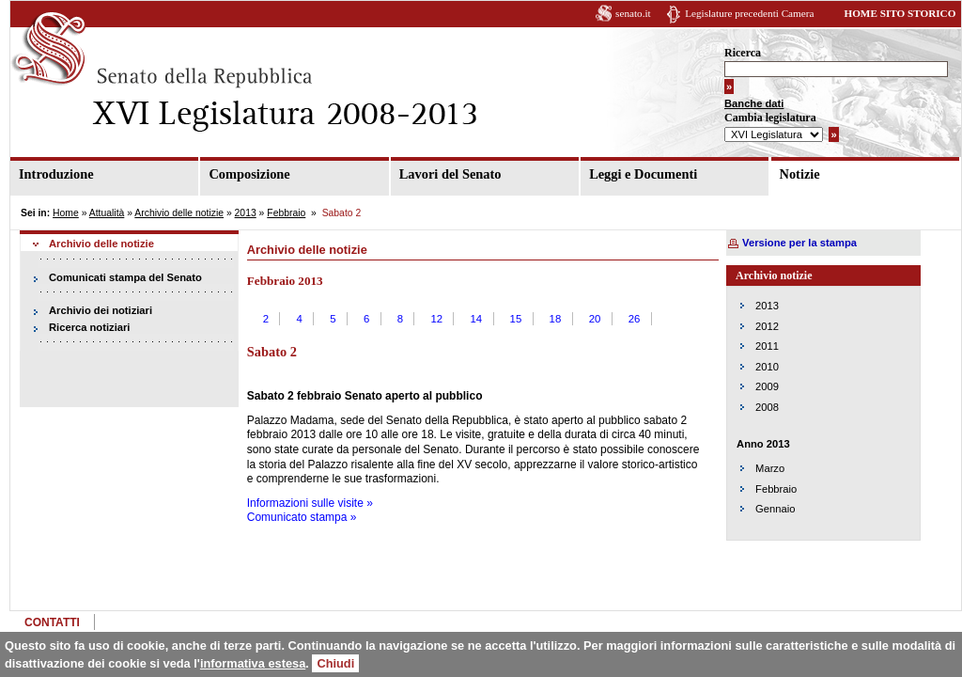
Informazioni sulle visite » (307, 503)
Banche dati (744, 103)
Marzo (763, 468)
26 (632, 318)
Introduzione (56, 173)
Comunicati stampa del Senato (125, 277)
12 (434, 318)
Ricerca (733, 52)
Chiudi (335, 663)
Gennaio (768, 508)
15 (513, 318)
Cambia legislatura (761, 117)
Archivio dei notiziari (100, 310)
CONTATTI (52, 622)
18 (553, 318)
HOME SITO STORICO (890, 13)
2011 (760, 346)
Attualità (107, 213)
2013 (245, 213)
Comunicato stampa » (299, 517)
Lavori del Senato (447, 173)
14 (474, 318)
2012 (760, 326)
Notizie (792, 173)
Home (66, 213)
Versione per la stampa (793, 242)
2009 (760, 386)
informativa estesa (252, 663)
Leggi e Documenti (637, 173)
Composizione (247, 173)
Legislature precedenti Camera (739, 13)
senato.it (624, 13)
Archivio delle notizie (179, 213)
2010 (760, 366)
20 (592, 318)
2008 (760, 407)
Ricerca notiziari (89, 327)
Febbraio (286, 213)
